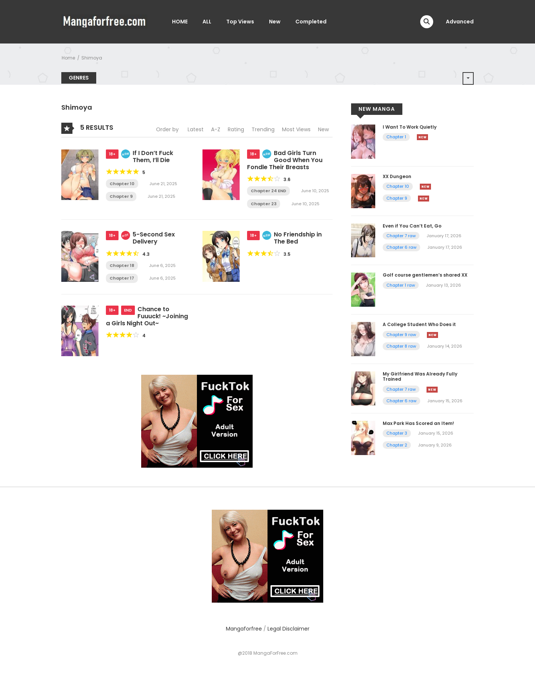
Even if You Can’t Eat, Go (412, 226)
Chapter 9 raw (401, 335)
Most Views (296, 129)
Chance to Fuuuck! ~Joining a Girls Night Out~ (147, 316)
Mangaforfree (244, 628)
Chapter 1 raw (400, 285)
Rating (236, 129)
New (275, 21)
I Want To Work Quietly (410, 127)
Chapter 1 (396, 137)
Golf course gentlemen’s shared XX (425, 275)
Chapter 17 (122, 278)
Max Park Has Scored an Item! (418, 423)
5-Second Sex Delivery (154, 238)
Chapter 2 (396, 445)
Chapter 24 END (268, 191)
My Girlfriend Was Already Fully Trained (420, 376)
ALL (206, 21)
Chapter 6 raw (401, 247)
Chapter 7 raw (401, 236)
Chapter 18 (122, 265)
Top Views (240, 21)
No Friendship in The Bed (298, 238)
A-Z (215, 129)
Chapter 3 (396, 433)
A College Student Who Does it (419, 324)
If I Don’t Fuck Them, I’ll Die (153, 156)
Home (68, 58)
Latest (196, 129)
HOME (180, 21)
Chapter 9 (121, 196)
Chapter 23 (263, 204)
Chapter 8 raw (401, 346)
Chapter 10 (122, 184)
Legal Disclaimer (288, 628)
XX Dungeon (397, 176)
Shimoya (91, 58)
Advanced (460, 21)
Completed (311, 21)
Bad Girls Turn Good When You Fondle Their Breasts (284, 160)
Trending (263, 129)
